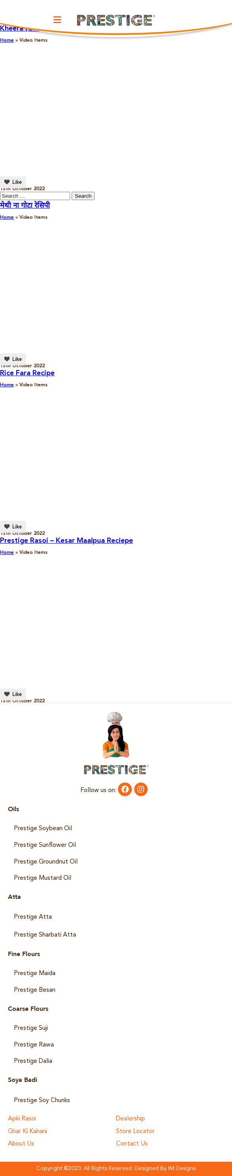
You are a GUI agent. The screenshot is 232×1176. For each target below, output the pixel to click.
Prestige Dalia (33, 1061)
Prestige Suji (31, 1028)
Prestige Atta (33, 917)
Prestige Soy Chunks (42, 1100)
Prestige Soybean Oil (43, 828)
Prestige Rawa (34, 1045)
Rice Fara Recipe (27, 373)
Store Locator (135, 1132)
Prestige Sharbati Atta (45, 935)
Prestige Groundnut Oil (46, 862)
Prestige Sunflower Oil (45, 845)
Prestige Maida (34, 973)
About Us (21, 1144)
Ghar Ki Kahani (27, 1132)
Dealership (130, 1119)
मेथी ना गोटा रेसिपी (25, 205)
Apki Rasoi (22, 1119)
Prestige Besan (34, 990)
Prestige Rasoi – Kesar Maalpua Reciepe (66, 540)
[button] (57, 19)
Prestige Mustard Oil (42, 878)
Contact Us (132, 1144)
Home (7, 217)
